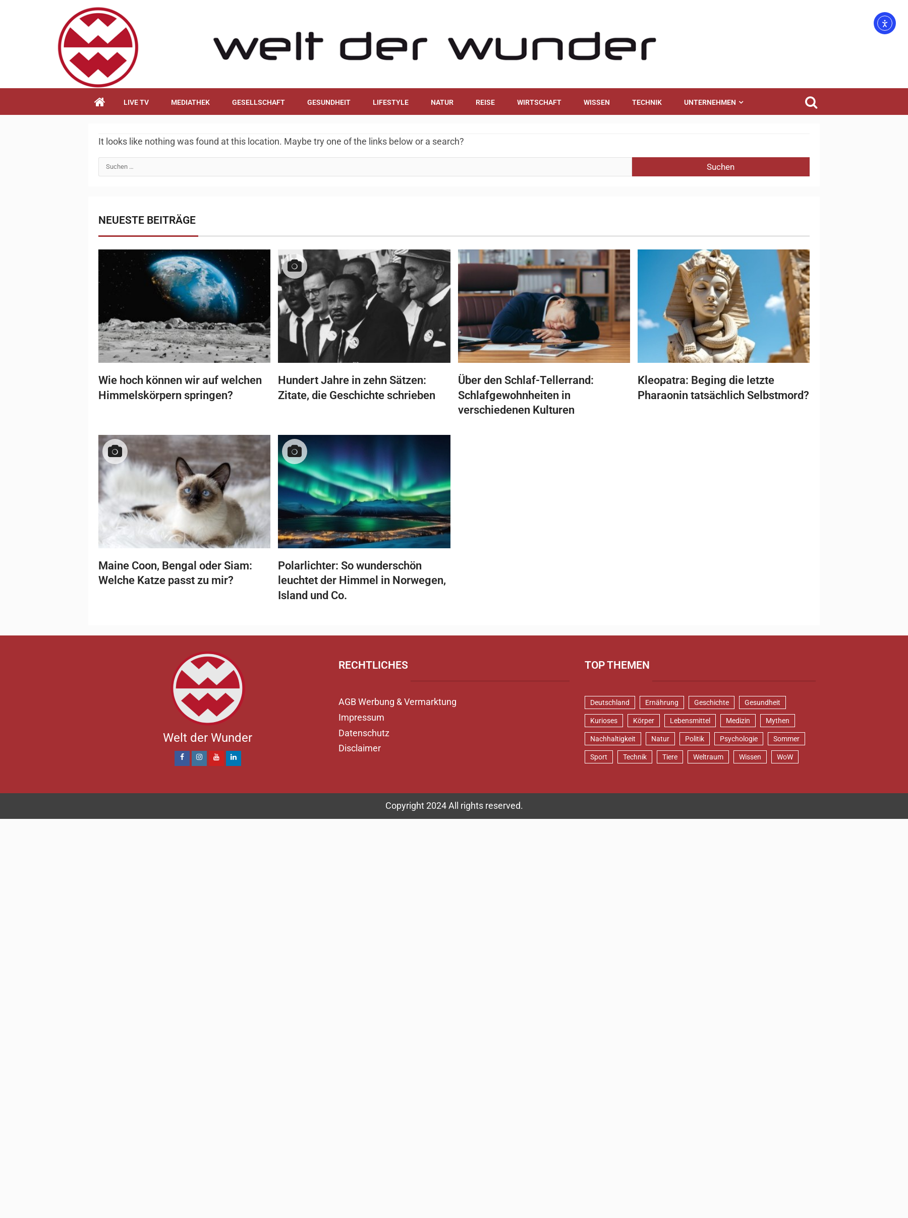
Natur (442, 102)
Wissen (597, 102)
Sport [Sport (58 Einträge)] (598, 757)
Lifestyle (391, 102)
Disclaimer (359, 748)
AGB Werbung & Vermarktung (397, 701)
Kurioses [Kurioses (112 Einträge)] (603, 721)
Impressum (361, 717)
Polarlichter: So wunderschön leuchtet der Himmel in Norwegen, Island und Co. (362, 580)
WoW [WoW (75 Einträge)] (785, 757)
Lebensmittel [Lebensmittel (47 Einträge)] (690, 721)
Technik (647, 102)
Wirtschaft (539, 102)
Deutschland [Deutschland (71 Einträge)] (610, 702)
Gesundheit (329, 102)
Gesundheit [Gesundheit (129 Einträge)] (762, 702)
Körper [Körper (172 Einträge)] (643, 721)
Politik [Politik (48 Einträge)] (694, 739)
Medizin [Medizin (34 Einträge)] (738, 721)
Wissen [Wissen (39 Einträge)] (750, 757)
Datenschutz (363, 733)
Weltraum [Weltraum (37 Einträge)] (708, 757)
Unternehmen (710, 102)
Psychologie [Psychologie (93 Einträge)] (739, 739)
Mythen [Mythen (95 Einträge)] (777, 721)
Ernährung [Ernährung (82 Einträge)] (661, 702)
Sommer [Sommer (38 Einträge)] (786, 739)
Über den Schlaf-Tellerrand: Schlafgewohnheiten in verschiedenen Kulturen (526, 395)
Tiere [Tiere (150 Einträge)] (669, 757)
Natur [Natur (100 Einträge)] (660, 739)
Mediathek (190, 102)
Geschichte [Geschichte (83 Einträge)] (711, 702)
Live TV (136, 102)
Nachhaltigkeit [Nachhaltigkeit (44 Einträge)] (613, 739)
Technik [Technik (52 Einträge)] (635, 757)
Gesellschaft (258, 102)
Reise (485, 102)
